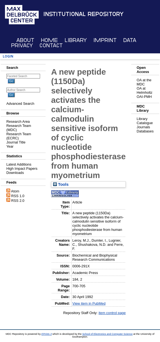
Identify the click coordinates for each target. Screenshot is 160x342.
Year (10, 146)
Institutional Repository (83, 14)
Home (49, 40)
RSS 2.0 (18, 201)
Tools (61, 184)
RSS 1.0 (18, 196)
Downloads (15, 173)
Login (8, 56)
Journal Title (15, 142)
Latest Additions (18, 164)
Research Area (18, 121)
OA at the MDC (144, 82)
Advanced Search (20, 103)
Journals (143, 127)
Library (76, 40)
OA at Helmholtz (145, 90)
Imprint (105, 40)
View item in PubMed (89, 303)
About (25, 40)
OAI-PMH (144, 97)
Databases (145, 131)
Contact (51, 45)
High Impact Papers (21, 168)
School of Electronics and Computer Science (107, 334)
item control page (112, 313)
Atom (15, 191)
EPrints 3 (46, 334)
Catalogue (145, 123)
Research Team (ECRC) (18, 136)
